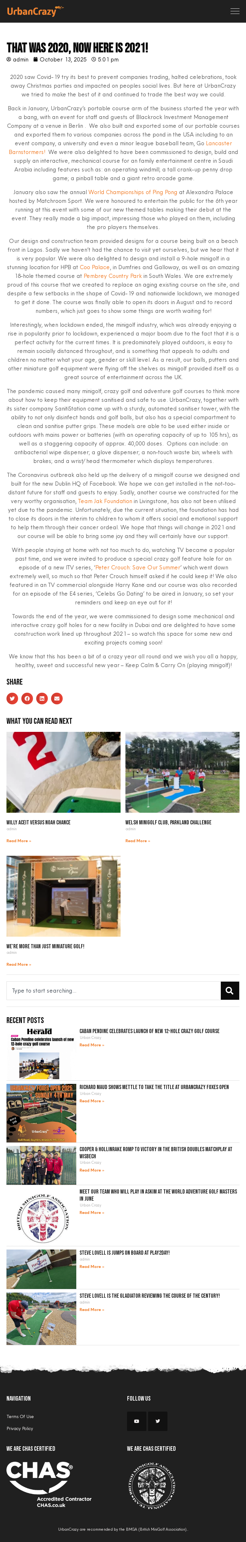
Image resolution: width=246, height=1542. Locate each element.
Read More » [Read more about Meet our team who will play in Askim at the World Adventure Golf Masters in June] (92, 1213)
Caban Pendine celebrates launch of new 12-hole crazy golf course (149, 1031)
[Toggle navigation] (235, 11)
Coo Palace (95, 267)
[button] (12, 698)
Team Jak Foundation (105, 501)
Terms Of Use (20, 1416)
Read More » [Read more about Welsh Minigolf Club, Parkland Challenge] (138, 841)
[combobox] (112, 991)
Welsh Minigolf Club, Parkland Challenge (168, 822)
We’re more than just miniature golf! (45, 946)
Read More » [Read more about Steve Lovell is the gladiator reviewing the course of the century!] (92, 1310)
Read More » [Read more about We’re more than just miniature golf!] (19, 965)
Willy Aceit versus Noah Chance (38, 822)
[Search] (230, 991)
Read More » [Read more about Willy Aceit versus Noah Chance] (19, 841)
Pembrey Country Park (112, 276)
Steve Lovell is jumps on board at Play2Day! (125, 1253)
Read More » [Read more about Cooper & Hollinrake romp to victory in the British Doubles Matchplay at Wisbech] (92, 1170)
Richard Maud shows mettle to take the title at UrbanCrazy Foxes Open (154, 1087)
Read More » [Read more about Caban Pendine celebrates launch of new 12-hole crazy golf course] (92, 1045)
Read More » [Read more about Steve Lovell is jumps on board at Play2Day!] (92, 1267)
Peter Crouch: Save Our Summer (137, 567)
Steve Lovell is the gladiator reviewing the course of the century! (150, 1296)
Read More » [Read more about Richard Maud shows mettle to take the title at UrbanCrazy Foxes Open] (92, 1101)
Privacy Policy (19, 1428)
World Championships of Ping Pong (132, 192)
